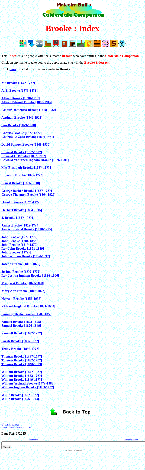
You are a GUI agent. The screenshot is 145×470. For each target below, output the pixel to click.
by (77, 450)
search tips (33, 440)
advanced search (131, 440)
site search (69, 450)
